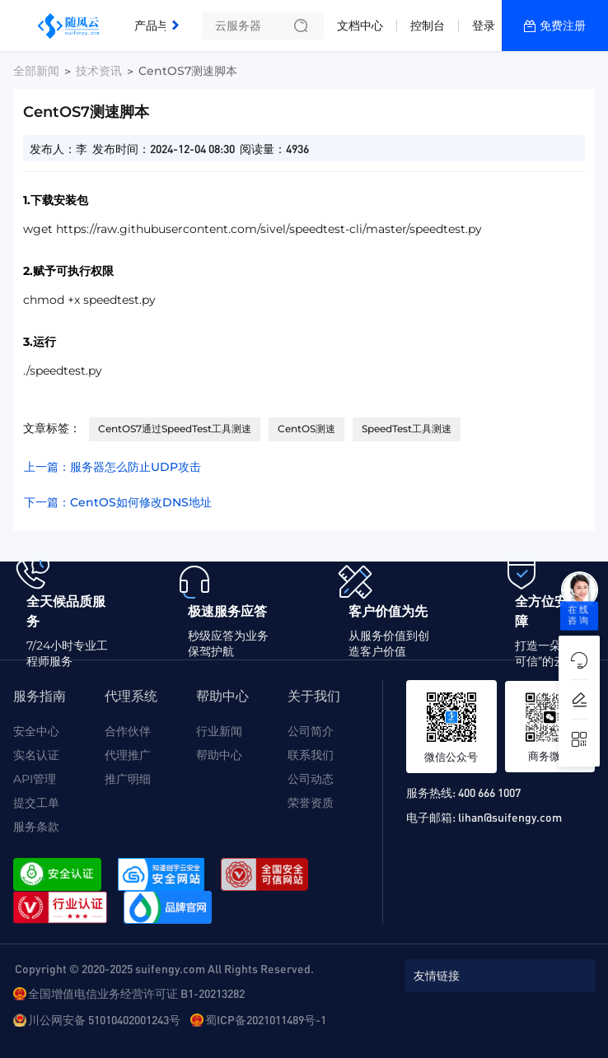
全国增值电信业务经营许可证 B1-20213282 (136, 993)
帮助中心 (219, 755)
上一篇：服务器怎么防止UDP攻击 (112, 466)
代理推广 (128, 755)
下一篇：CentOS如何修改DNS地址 (118, 502)
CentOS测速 (306, 428)
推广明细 (128, 778)
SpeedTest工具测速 (406, 428)
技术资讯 (99, 70)
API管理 (34, 778)
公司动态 (311, 778)
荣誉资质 (311, 802)
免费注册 (563, 25)
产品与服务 (163, 25)
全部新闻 (36, 70)
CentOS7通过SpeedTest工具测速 (174, 428)
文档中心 (360, 25)
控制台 (427, 25)
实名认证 (36, 755)
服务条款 (36, 826)
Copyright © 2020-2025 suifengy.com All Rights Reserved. (164, 968)
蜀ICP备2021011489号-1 (265, 1019)
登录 (483, 25)
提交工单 (36, 802)
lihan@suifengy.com (510, 816)
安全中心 (36, 731)
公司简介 (311, 731)
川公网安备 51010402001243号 (104, 1019)
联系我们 (311, 755)
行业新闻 (219, 731)
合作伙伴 (128, 731)
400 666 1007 (489, 792)
